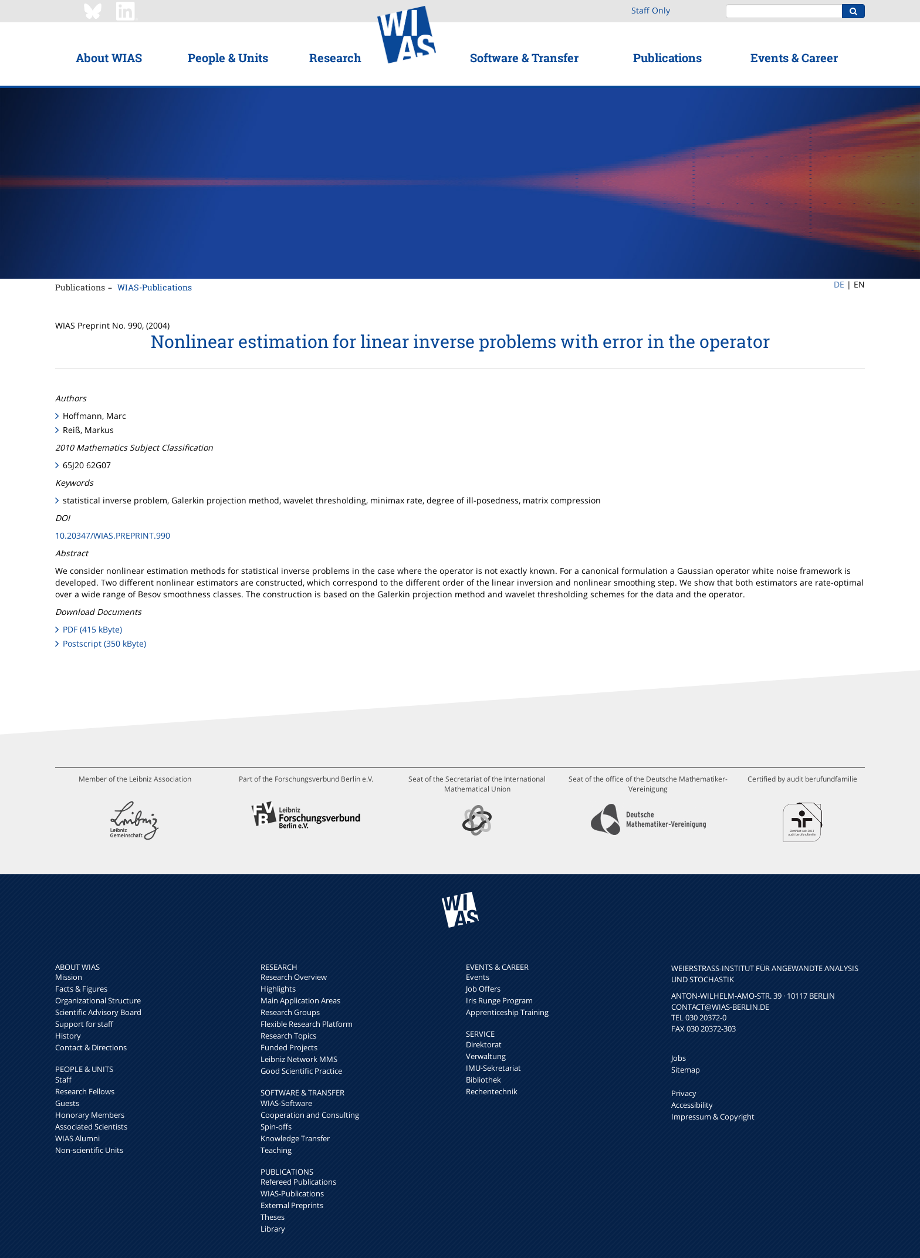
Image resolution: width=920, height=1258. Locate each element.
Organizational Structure (98, 1000)
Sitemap (685, 1069)
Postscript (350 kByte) (104, 643)
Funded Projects (289, 1047)
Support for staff (84, 1024)
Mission (68, 977)
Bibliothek (483, 1079)
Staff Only (650, 10)
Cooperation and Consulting (310, 1115)
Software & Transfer (524, 57)
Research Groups (290, 1012)
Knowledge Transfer (295, 1138)
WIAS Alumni (77, 1138)
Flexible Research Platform (307, 1024)
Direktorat (484, 1044)
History (68, 1035)
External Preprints (292, 1205)
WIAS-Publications (154, 287)
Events (477, 977)
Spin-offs (276, 1126)
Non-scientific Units (89, 1150)
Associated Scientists (91, 1126)
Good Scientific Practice (301, 1071)
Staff (63, 1079)
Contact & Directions (91, 1047)
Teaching (276, 1150)
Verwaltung (486, 1056)
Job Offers (483, 988)
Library (273, 1228)
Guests (67, 1103)
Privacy (683, 1093)
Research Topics (288, 1035)
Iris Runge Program (499, 1000)
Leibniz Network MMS (299, 1059)
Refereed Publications (298, 1181)
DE (839, 284)
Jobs (678, 1058)
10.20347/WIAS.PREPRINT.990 (112, 535)
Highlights (278, 988)
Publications (667, 57)
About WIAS (109, 57)
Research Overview (294, 977)
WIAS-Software (286, 1103)
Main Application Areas (300, 1000)
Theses (273, 1217)
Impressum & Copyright (713, 1116)
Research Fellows (84, 1091)
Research (335, 57)
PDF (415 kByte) (92, 629)
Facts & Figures (81, 988)
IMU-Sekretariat (493, 1068)
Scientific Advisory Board (98, 1012)
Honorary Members (89, 1115)
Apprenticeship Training (507, 1012)
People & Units (228, 57)
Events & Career (794, 57)
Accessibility (692, 1105)
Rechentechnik (492, 1091)
